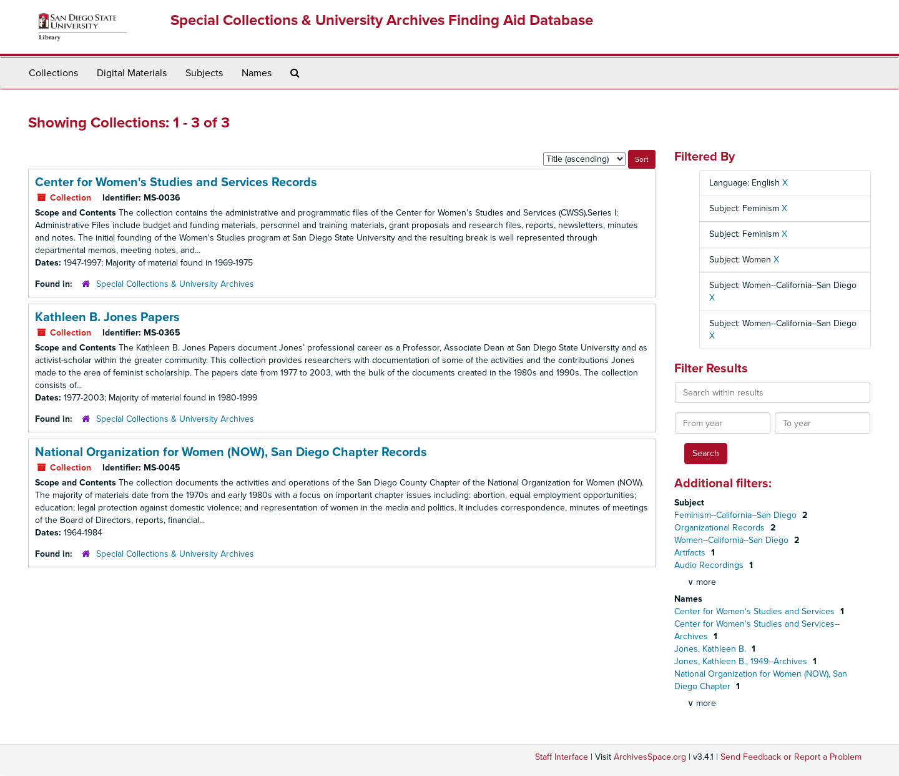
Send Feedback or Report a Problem (791, 757)
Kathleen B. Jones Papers (107, 317)
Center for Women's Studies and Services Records (176, 182)
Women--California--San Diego (732, 540)
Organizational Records (720, 527)
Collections (53, 73)
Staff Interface (561, 757)
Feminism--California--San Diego (736, 515)
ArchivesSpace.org (650, 757)
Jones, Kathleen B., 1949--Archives (742, 661)
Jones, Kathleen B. (711, 649)
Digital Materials (132, 73)
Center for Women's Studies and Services (755, 611)
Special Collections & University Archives (175, 284)
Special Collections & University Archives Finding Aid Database (381, 20)
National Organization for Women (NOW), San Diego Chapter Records (231, 452)
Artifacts (691, 552)
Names (257, 73)
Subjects (204, 73)
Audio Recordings (710, 565)
